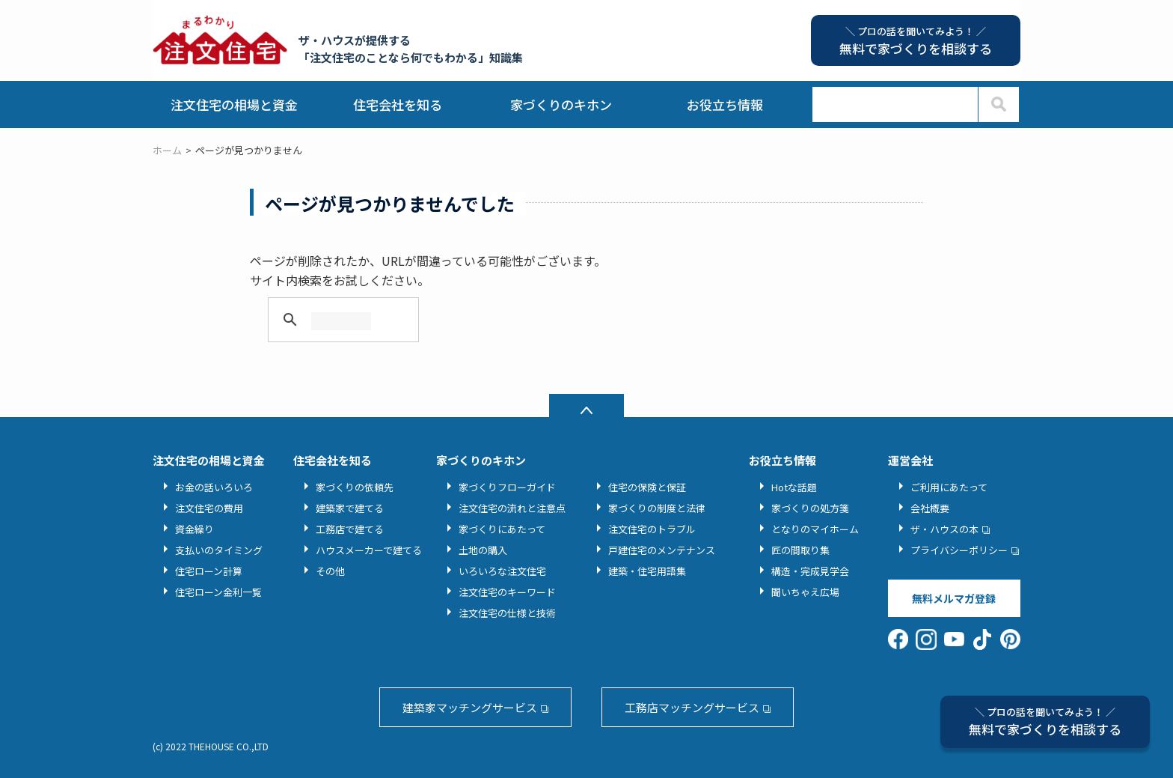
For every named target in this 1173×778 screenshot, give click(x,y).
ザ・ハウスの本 (944, 529)
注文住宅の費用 (209, 508)
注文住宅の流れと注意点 (512, 508)
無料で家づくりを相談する (1045, 721)
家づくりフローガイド (507, 487)
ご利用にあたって (948, 487)
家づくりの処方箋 (810, 508)
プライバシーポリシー (959, 550)
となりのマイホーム (815, 529)
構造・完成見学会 (810, 571)
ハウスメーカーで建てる (369, 550)
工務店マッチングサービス (692, 707)
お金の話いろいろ (214, 487)
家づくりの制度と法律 (656, 508)
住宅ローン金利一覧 (218, 592)
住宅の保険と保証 (647, 487)
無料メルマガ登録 (954, 598)
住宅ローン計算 (208, 571)
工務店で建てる (350, 529)
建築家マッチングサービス (469, 707)
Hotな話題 (794, 487)
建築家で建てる (350, 508)
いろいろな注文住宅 (502, 571)
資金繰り (194, 529)
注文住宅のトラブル (652, 529)
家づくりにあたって (502, 529)
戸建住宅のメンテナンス (661, 550)
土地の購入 (483, 550)
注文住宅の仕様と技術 (507, 613)
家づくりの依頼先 (354, 487)
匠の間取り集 (800, 550)
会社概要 (929, 508)
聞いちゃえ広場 (805, 592)
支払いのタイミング (219, 550)
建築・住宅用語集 (647, 571)
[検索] (341, 321)
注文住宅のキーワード (507, 592)
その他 (330, 571)
